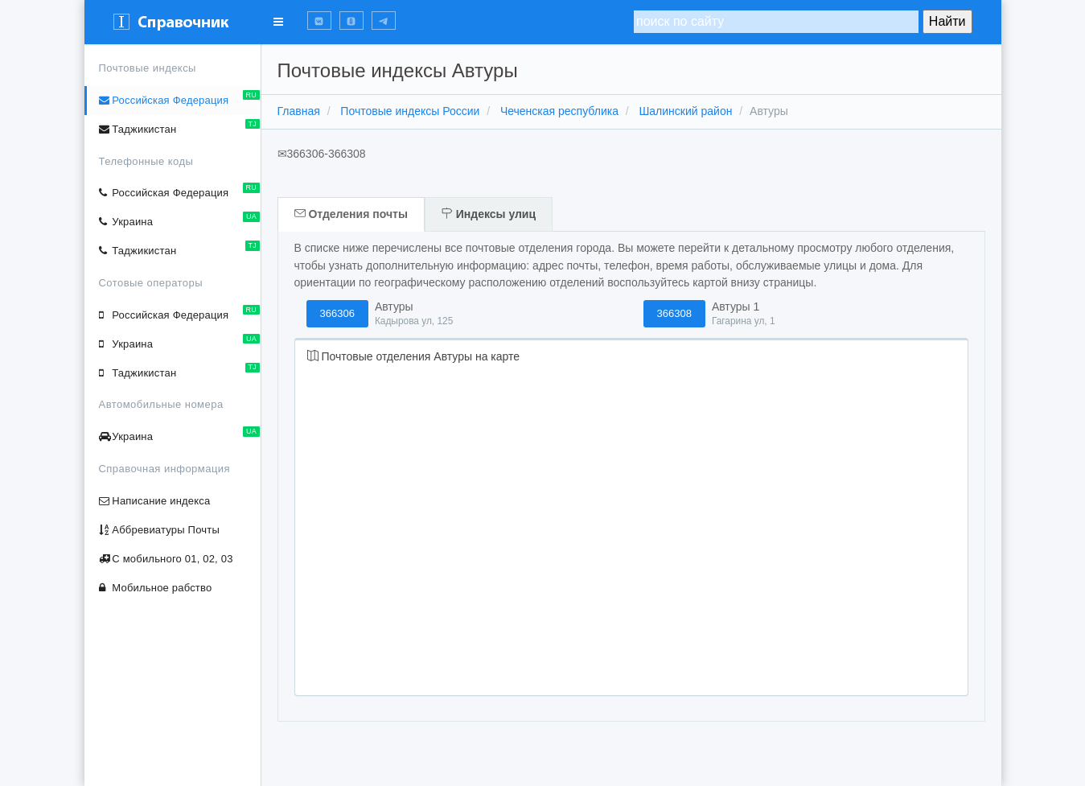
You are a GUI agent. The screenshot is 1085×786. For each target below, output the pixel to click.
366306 (337, 313)
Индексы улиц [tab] (489, 214)
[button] (319, 20)
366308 (674, 313)
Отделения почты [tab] (351, 214)
